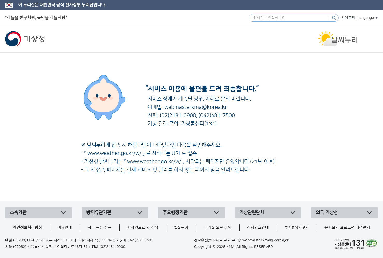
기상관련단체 (251, 212)
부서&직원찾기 (297, 227)
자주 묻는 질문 (100, 227)
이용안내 (64, 227)
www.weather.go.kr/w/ (114, 153)
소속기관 (18, 212)
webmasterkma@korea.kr (195, 107)
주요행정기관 (175, 212)
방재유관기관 (98, 212)
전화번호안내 (258, 227)
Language (365, 18)
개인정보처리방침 (27, 227)
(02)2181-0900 (178, 115)
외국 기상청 (327, 212)
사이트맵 (348, 18)
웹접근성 (181, 227)
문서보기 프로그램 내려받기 (347, 227)
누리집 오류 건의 (218, 227)
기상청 (25, 39)
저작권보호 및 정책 (142, 227)
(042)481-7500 (217, 115)
